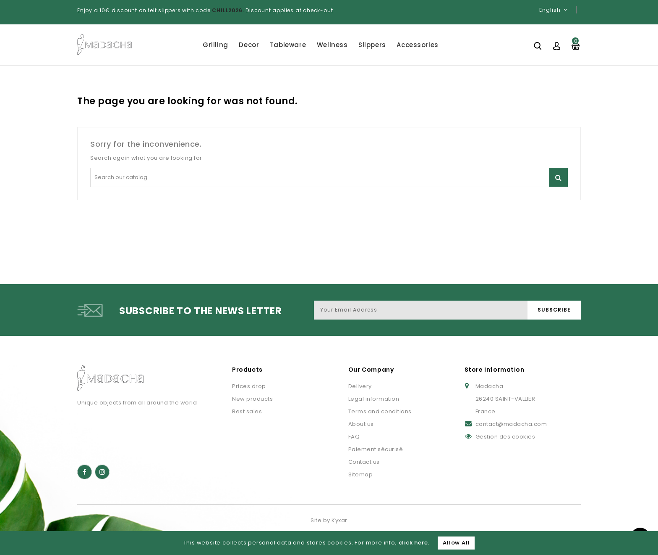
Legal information (374, 399)
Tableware (288, 44)
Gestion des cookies (505, 437)
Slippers (372, 44)
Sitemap (360, 474)
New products (252, 399)
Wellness (332, 44)
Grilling (215, 44)
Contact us (364, 462)
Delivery (360, 386)
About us (361, 424)
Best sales (247, 411)
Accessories (418, 44)
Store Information (495, 369)
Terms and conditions (380, 411)
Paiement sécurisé (375, 449)
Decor (249, 44)
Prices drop (249, 386)
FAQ (354, 437)
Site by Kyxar (329, 520)
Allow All (456, 543)
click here (413, 543)
